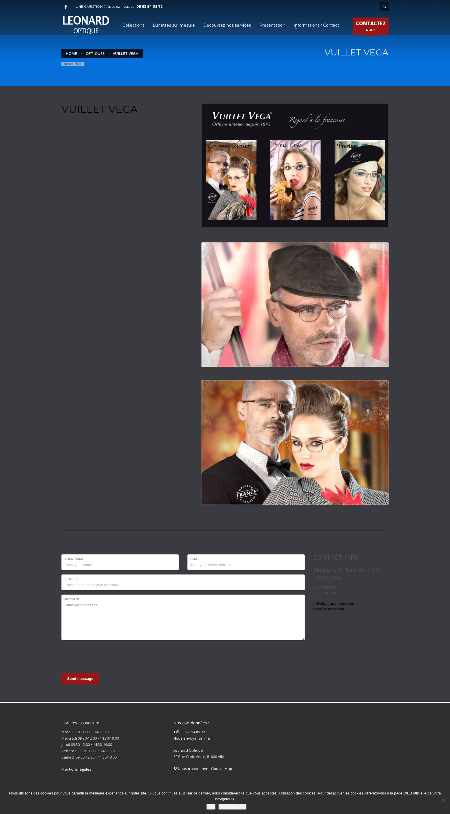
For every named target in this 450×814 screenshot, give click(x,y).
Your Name (74, 559)
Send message (80, 678)
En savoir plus (232, 806)
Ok (211, 806)
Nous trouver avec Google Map (202, 768)
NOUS (371, 27)
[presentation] (105, 656)
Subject (71, 579)
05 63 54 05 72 (149, 6)
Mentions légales (76, 769)
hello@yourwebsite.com (334, 603)
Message (72, 599)
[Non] (443, 800)
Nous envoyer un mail (192, 738)
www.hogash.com (328, 609)
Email (195, 559)
